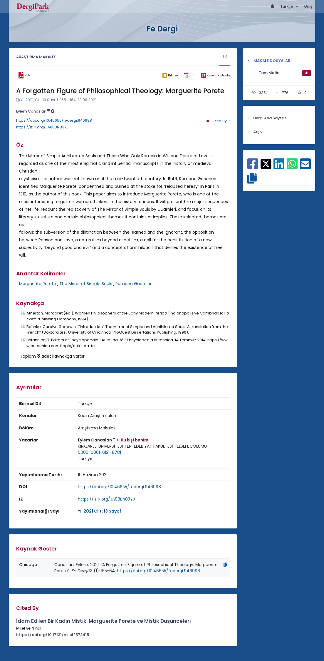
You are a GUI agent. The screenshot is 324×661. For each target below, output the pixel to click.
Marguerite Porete (37, 284)
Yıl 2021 (27, 99)
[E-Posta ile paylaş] (305, 167)
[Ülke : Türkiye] (85, 459)
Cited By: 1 (220, 120)
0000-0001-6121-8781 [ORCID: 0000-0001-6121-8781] (99, 452)
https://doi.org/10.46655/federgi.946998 (54, 120)
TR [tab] (224, 56)
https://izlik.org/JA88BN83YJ (42, 127)
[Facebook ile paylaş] (252, 167)
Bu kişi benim (132, 440)
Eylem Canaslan (35, 111)
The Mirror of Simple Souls (85, 284)
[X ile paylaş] (266, 163)
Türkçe (287, 6)
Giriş (308, 6)
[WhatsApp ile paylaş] (292, 167)
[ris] (190, 75)
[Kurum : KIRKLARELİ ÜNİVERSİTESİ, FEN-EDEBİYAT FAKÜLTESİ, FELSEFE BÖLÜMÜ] (142, 446)
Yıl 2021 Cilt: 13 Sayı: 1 (99, 511)
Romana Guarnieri (133, 284)
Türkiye (85, 458)
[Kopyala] (225, 565)
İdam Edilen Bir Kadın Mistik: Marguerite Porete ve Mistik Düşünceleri (103, 621)
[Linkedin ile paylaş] (278, 167)
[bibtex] (170, 75)
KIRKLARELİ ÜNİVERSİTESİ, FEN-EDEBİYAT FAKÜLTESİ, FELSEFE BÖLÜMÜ (142, 446)
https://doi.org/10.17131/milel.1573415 (52, 634)
